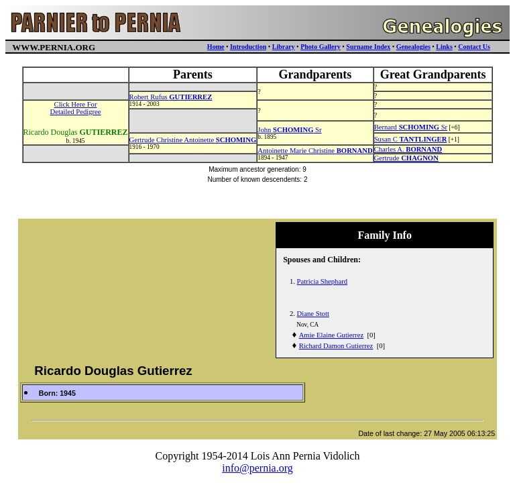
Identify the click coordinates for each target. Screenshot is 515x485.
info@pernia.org (257, 468)
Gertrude (406, 158)
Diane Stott (313, 313)
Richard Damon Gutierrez (336, 345)
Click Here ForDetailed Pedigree (75, 108)
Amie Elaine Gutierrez (331, 335)
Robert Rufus (171, 97)
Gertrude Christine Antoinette (193, 140)
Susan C (410, 139)
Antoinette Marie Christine (315, 150)
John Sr (289, 129)
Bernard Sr (411, 127)
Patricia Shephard (322, 281)
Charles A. (408, 149)
